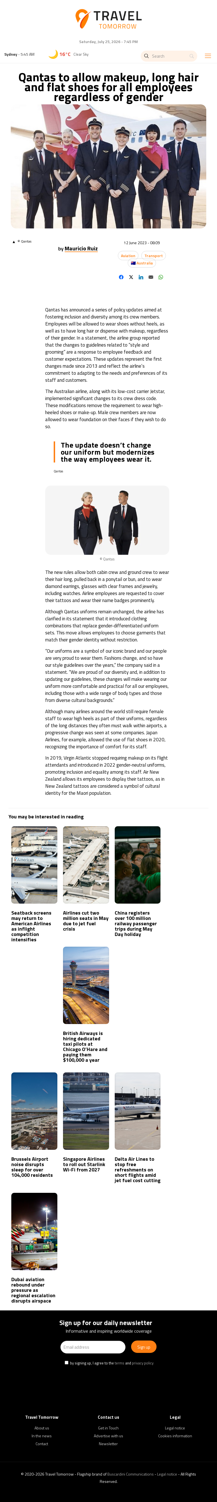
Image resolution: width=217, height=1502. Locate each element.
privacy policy (142, 1363)
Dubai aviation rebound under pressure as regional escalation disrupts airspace (33, 1290)
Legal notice (175, 1428)
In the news (42, 1436)
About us (41, 1428)
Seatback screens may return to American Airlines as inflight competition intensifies (31, 926)
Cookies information (175, 1436)
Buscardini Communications (130, 1474)
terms (119, 1363)
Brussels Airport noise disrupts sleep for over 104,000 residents (32, 1167)
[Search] (169, 56)
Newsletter (108, 1444)
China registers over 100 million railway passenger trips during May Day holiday (136, 923)
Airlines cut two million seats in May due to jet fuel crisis (85, 921)
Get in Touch (108, 1428)
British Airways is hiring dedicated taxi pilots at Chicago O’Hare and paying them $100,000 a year (85, 1046)
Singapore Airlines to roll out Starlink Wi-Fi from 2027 (84, 1164)
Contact (42, 1444)
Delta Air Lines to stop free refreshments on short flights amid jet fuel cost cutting (137, 1169)
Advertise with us (108, 1436)
